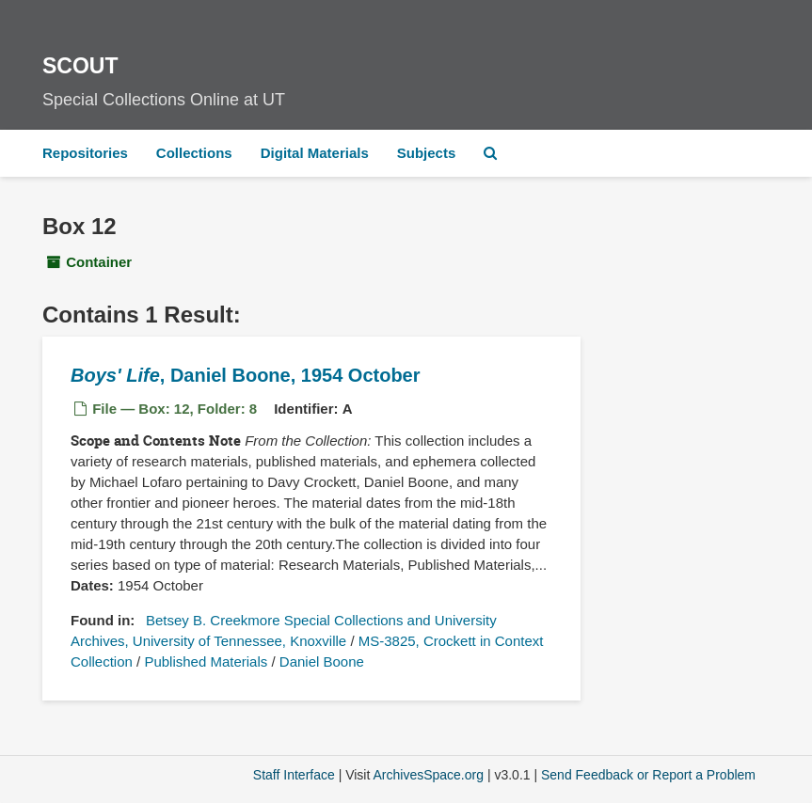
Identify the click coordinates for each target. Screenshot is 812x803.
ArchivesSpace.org (428, 774)
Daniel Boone (321, 661)
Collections (194, 153)
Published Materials (205, 661)
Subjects (426, 153)
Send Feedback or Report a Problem (648, 774)
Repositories (85, 153)
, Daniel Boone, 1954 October (246, 375)
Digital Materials (315, 153)
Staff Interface (294, 774)
